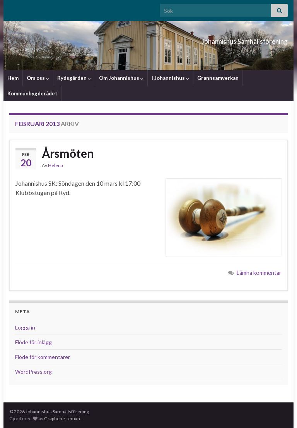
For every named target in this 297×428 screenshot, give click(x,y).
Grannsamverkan (218, 78)
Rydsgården (74, 78)
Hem (13, 78)
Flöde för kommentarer (42, 357)
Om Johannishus (121, 78)
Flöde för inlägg (33, 342)
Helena (55, 165)
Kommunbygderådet (32, 93)
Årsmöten (68, 153)
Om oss (38, 78)
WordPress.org (33, 371)
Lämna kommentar (259, 272)
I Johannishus (170, 78)
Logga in (25, 327)
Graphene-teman (62, 418)
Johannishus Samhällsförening (212, 39)
